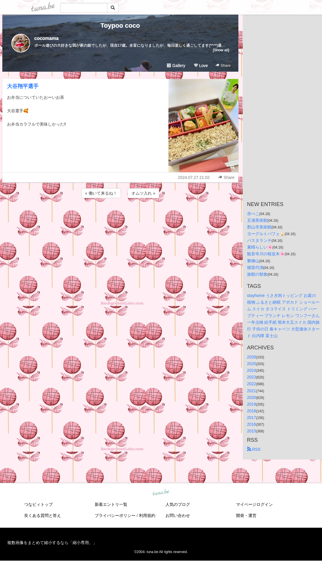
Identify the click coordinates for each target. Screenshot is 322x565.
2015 (251, 431)
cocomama (46, 38)
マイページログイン (254, 504)
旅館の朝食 (257, 274)
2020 (251, 397)
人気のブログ (178, 504)
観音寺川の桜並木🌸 (266, 253)
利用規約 (147, 515)
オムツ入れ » (143, 193)
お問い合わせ (178, 515)
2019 (251, 404)
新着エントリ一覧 (111, 504)
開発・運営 (246, 515)
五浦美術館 (257, 220)
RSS (254, 449)
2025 (251, 363)
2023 (251, 377)
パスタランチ (259, 240)
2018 (251, 411)
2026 (251, 357)
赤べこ (253, 213)
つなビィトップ (38, 504)
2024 (251, 370)
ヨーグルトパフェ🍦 (266, 233)
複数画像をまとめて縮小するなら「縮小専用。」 (52, 542)
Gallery (176, 65)
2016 (251, 424)
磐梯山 (253, 260)
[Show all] (221, 50)
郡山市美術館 (259, 227)
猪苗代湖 (255, 267)
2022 (251, 383)
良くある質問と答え (42, 515)
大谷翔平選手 (22, 86)
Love (201, 65)
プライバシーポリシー (115, 515)
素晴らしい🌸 (259, 247)
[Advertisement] (120, 215)
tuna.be (161, 492)
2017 (251, 417)
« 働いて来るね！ (101, 193)
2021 (251, 390)
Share (223, 65)
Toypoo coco (120, 25)
